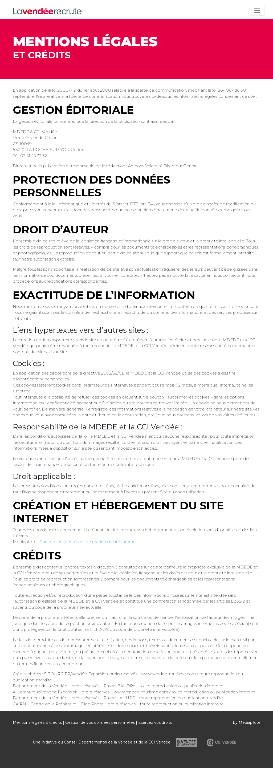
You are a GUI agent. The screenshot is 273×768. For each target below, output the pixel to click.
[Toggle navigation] (257, 10)
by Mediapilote (246, 722)
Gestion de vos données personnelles (100, 722)
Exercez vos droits (155, 722)
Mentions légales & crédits (37, 722)
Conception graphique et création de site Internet (88, 541)
